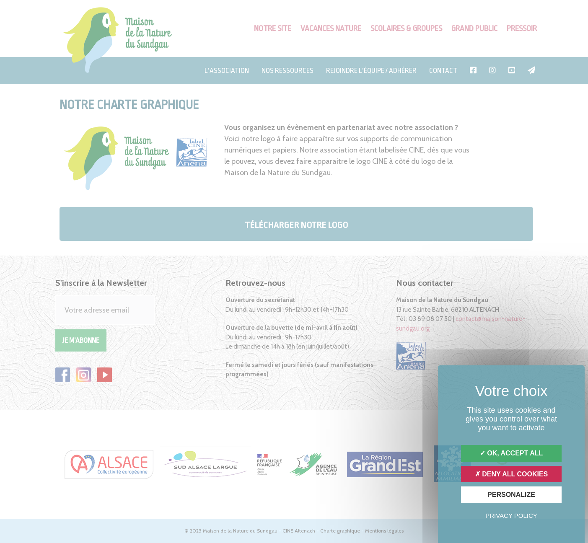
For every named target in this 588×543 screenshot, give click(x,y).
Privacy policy (511, 515)
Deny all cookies (511, 474)
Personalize (511, 494)
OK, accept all (511, 453)
